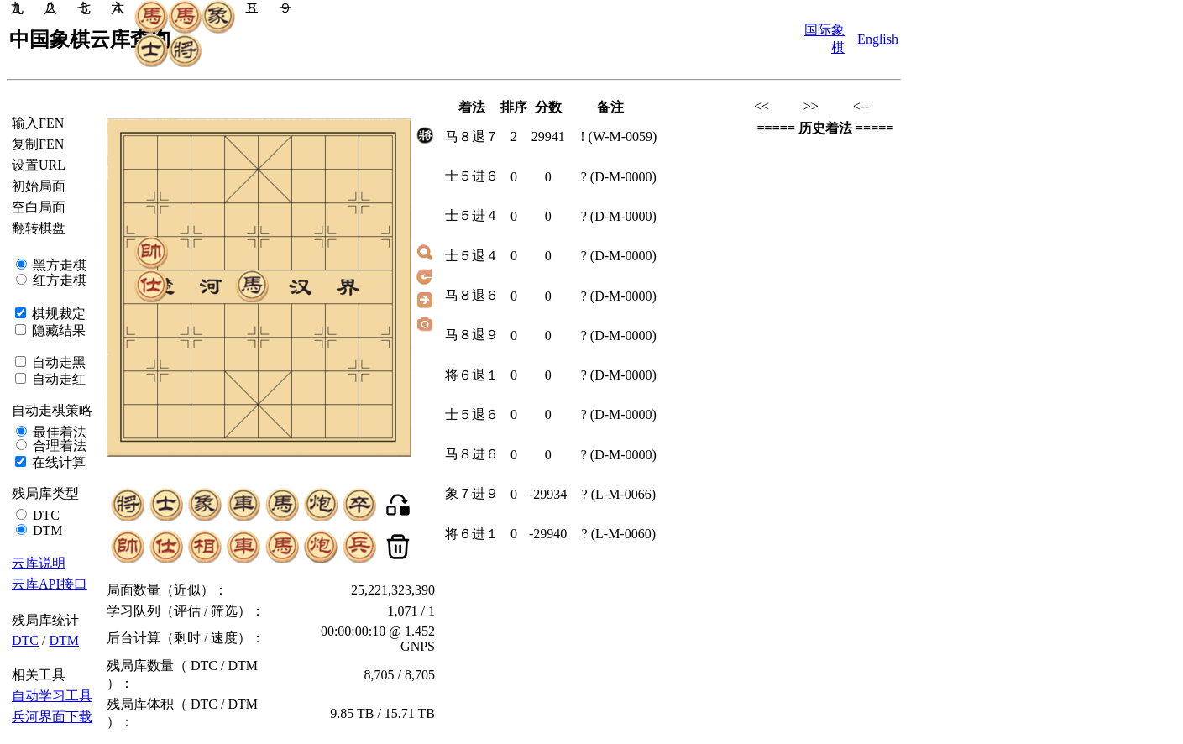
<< (761, 106)
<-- (861, 106)
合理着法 (57, 445)
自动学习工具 (52, 696)
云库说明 (38, 563)
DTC (44, 515)
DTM (46, 530)
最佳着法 (57, 432)
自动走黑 (57, 362)
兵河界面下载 (52, 717)
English (877, 39)
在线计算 (57, 462)
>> (811, 106)
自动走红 (57, 379)
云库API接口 (49, 584)
